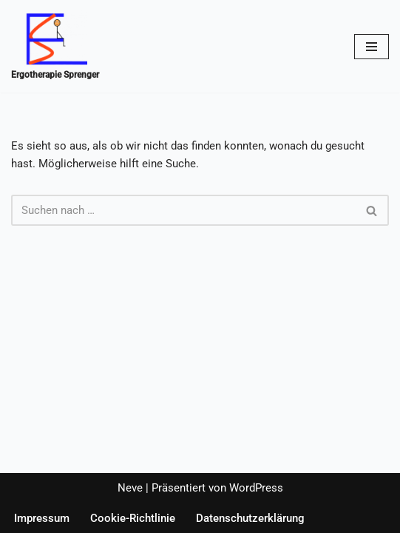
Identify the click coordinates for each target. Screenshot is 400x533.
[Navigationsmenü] (371, 46)
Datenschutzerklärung (250, 518)
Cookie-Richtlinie (132, 518)
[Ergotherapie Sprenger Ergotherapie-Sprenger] (55, 46)
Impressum (42, 518)
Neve (130, 488)
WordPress (256, 488)
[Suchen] (183, 210)
